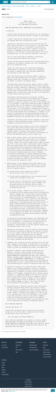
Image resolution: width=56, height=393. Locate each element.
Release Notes (46, 352)
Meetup (3, 372)
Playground (18, 345)
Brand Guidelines (47, 354)
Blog (44, 347)
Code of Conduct (47, 356)
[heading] (6, 2)
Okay (52, 390)
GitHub (3, 365)
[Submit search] (49, 2)
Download (45, 345)
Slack (3, 367)
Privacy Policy (28, 384)
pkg (38, 6)
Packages (32, 342)
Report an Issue (28, 386)
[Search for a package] (29, 2)
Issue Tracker (46, 349)
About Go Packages (33, 349)
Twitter (3, 362)
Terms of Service (28, 382)
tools (27, 6)
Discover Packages (6, 6)
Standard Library (33, 345)
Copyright (28, 380)
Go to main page (48, 9)
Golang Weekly (5, 374)
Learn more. (12, 391)
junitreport (32, 6)
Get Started (19, 342)
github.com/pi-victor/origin (18, 6)
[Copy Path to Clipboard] (40, 6)
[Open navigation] (52, 2)
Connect (4, 360)
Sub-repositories (33, 347)
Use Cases (4, 345)
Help (17, 352)
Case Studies (5, 347)
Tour (17, 347)
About (45, 342)
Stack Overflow (19, 349)
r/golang (3, 369)
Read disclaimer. (18, 17)
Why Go (4, 342)
